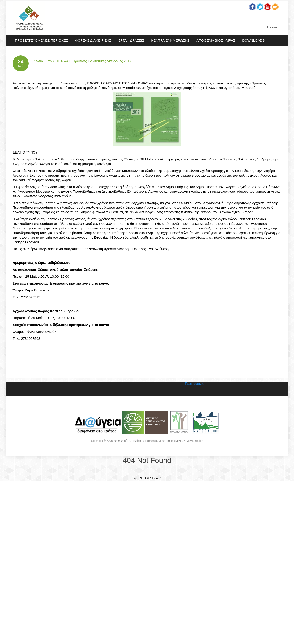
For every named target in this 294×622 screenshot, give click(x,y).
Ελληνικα (272, 27)
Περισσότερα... (196, 383)
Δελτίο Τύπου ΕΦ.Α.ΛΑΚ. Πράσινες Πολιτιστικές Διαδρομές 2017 (82, 61)
